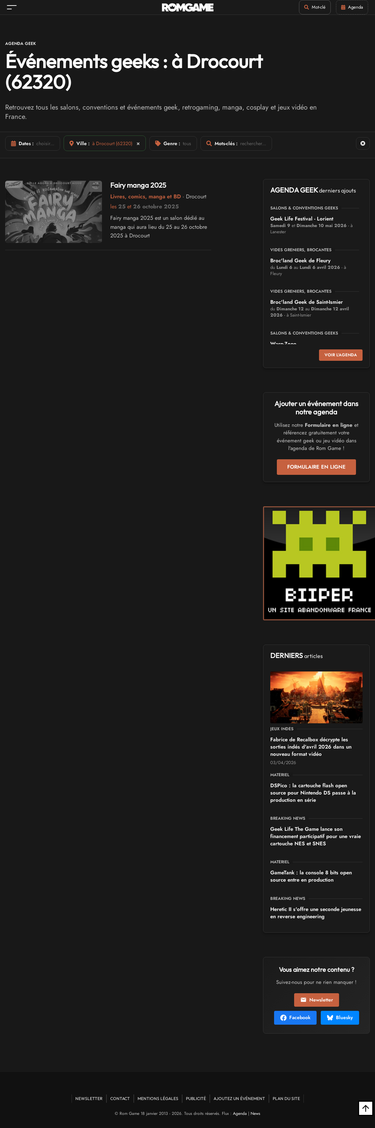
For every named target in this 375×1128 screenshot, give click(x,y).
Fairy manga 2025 (138, 185)
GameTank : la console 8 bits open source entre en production (311, 876)
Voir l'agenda (341, 355)
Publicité (196, 1098)
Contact (120, 1098)
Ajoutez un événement (239, 1098)
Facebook (295, 1017)
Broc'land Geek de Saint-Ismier (306, 302)
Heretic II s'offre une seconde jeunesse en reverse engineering (315, 912)
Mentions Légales (158, 1098)
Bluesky (340, 1017)
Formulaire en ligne (316, 467)
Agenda (240, 1113)
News (255, 1113)
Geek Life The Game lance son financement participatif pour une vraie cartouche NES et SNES (315, 836)
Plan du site (286, 1098)
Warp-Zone (283, 344)
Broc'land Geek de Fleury (300, 260)
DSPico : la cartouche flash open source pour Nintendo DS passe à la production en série (313, 793)
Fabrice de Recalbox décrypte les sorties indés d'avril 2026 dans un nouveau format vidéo (310, 747)
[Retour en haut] (365, 1108)
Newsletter (316, 999)
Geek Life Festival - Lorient (301, 219)
